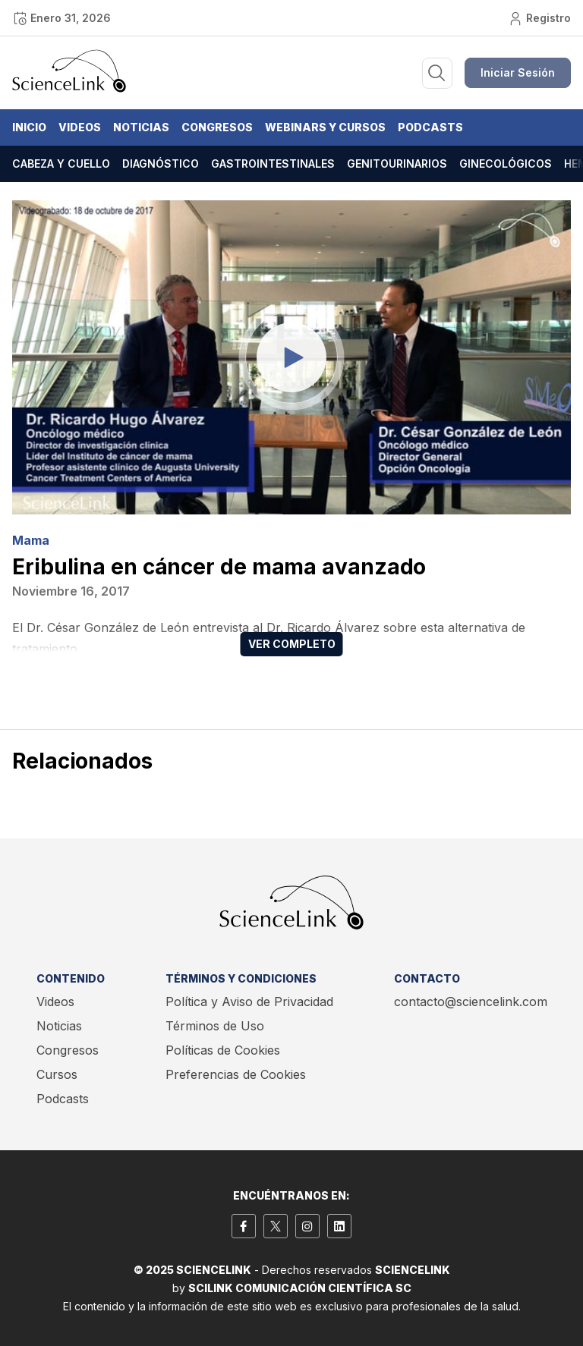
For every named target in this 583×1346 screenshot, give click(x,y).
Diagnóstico (160, 163)
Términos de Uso (214, 1025)
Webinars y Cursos (325, 127)
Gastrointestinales (273, 163)
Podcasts (430, 127)
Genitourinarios (397, 163)
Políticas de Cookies (222, 1050)
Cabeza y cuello (61, 163)
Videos (79, 127)
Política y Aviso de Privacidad (249, 1001)
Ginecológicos (505, 163)
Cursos (56, 1074)
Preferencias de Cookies (235, 1074)
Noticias (141, 127)
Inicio (29, 127)
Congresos (217, 127)
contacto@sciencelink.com (470, 1001)
